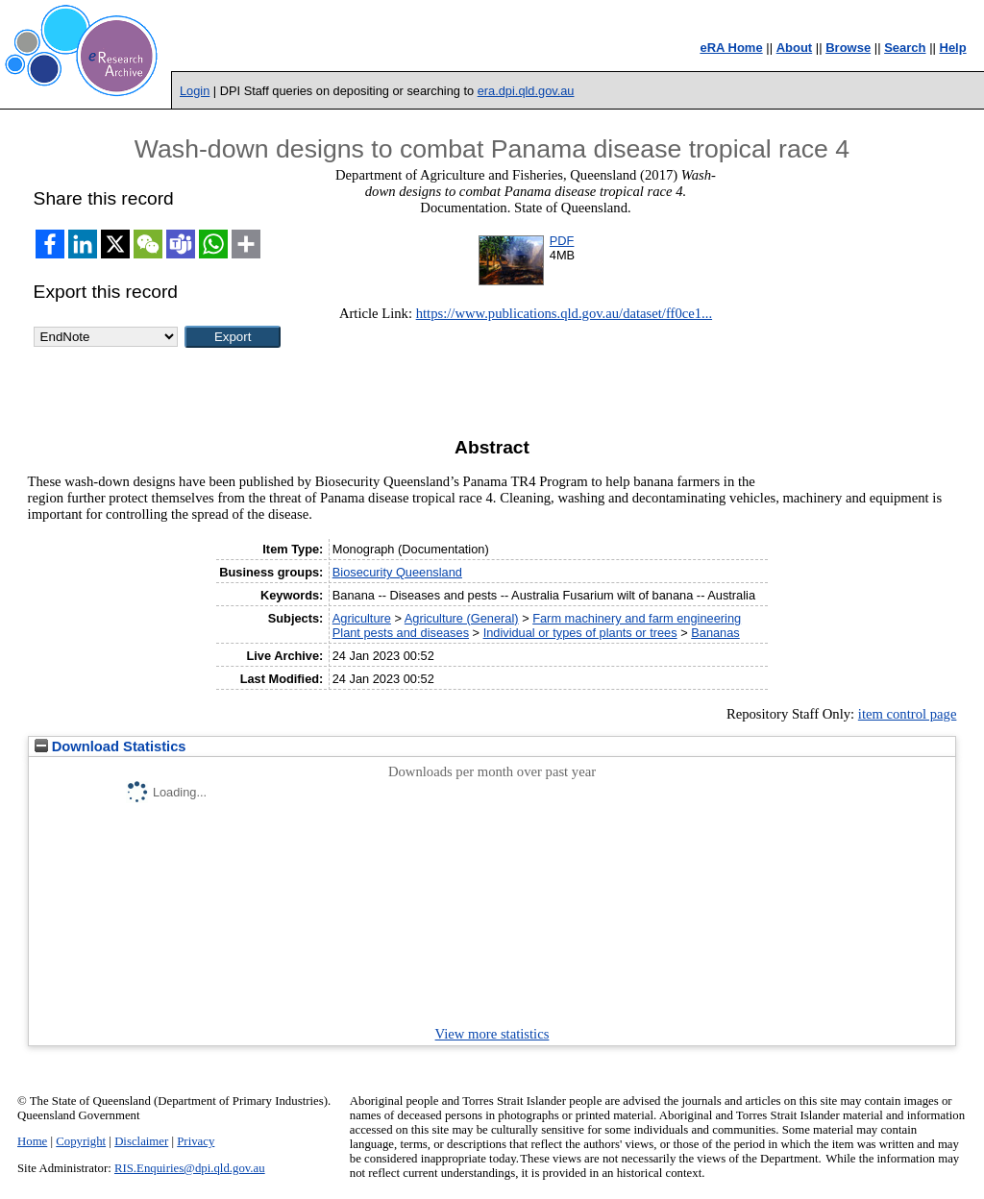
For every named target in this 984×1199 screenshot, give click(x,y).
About (794, 47)
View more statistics (492, 1033)
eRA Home (731, 47)
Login (194, 91)
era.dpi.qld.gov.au (526, 91)
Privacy (195, 1141)
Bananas (715, 632)
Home (32, 1141)
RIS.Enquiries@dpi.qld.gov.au (189, 1168)
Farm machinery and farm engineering (636, 618)
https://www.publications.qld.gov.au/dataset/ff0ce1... (564, 313)
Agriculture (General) (462, 618)
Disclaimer (141, 1141)
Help (953, 47)
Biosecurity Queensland (397, 572)
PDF (562, 240)
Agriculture (361, 618)
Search (904, 47)
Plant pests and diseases (400, 632)
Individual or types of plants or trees (580, 632)
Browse (848, 47)
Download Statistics (110, 746)
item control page (907, 714)
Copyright (81, 1141)
